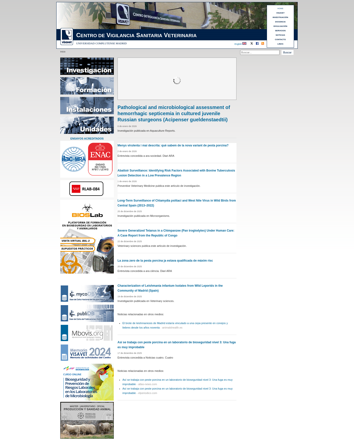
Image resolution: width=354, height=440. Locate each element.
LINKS (280, 44)
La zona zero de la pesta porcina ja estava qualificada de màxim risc (165, 260)
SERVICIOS (280, 31)
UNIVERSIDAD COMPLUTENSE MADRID (101, 43)
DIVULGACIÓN (280, 26)
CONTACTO (280, 39)
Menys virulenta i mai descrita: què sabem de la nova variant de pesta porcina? (173, 145)
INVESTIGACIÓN (280, 17)
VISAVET (280, 13)
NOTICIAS (280, 35)
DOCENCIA (280, 22)
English (238, 44)
